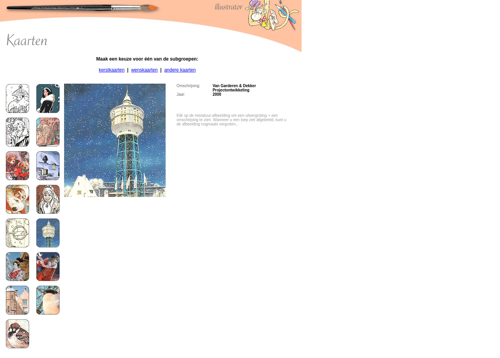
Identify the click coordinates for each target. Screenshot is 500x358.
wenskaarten (144, 70)
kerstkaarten (112, 70)
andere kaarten (180, 70)
